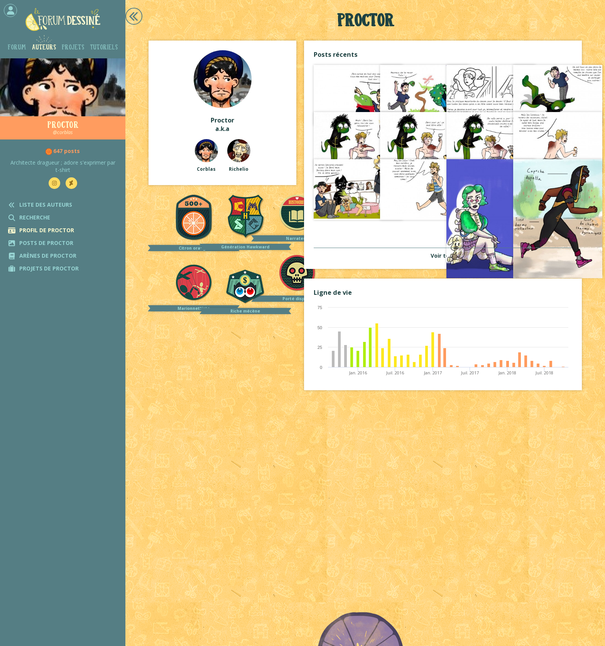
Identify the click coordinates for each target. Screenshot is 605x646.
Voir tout (443, 255)
